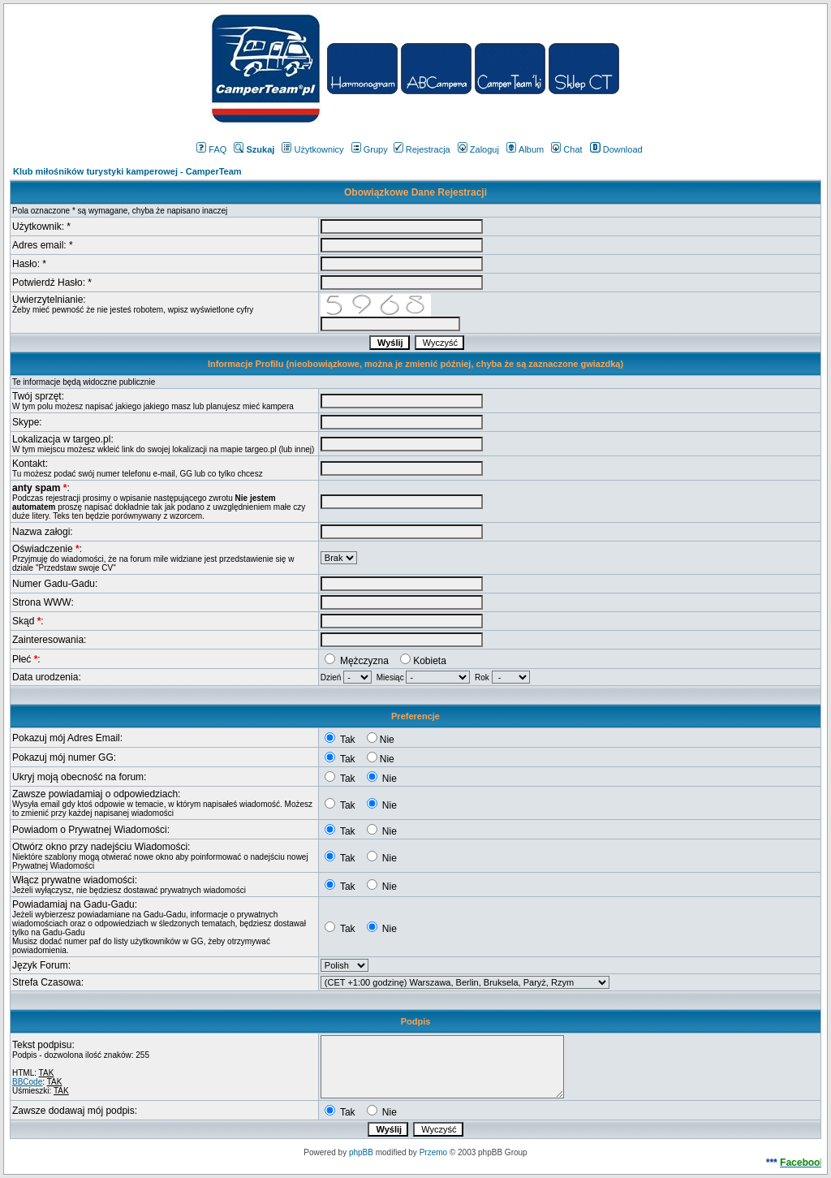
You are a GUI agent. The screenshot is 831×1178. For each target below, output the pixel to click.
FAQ (211, 149)
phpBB (361, 1152)
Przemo (433, 1152)
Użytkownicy (312, 149)
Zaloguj (478, 149)
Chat (566, 149)
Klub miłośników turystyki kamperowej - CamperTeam (127, 171)
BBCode (27, 1081)
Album (525, 149)
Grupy (369, 149)
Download (616, 149)
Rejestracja (422, 149)
